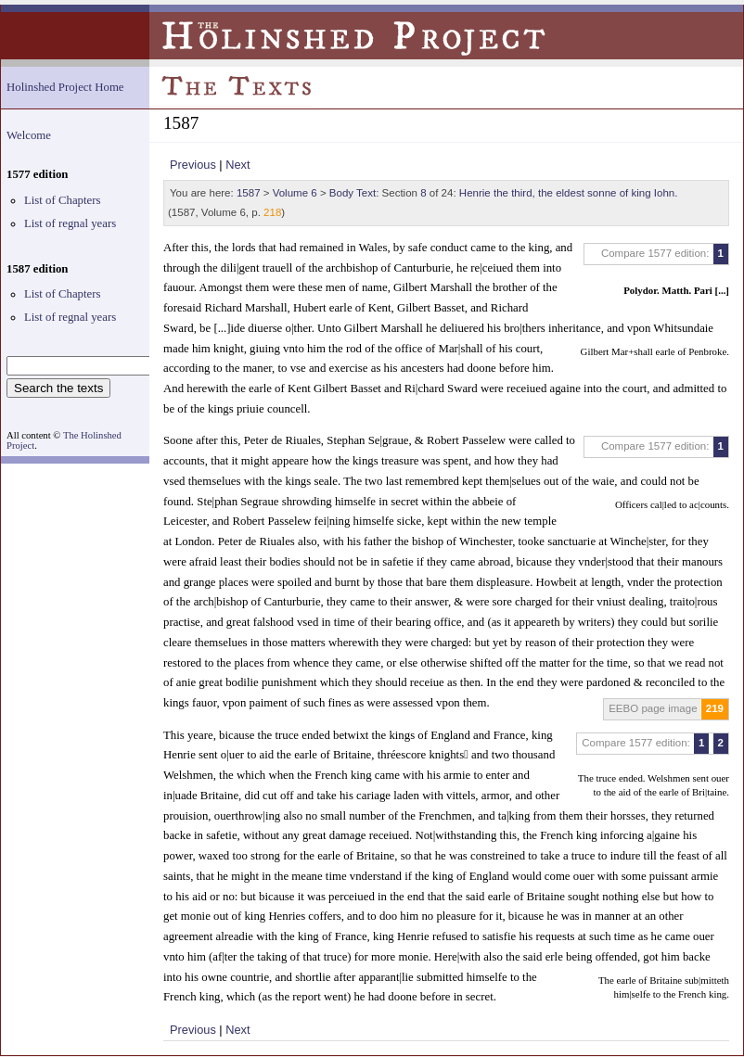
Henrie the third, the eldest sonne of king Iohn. (568, 192)
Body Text (352, 192)
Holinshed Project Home (65, 87)
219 (715, 708)
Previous (193, 165)
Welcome (28, 135)
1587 (249, 192)
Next (237, 165)
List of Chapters (62, 200)
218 (272, 212)
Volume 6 (295, 192)
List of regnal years (70, 223)
